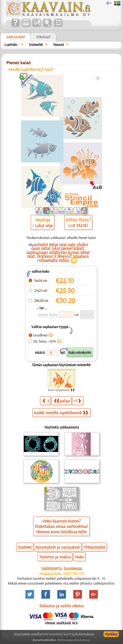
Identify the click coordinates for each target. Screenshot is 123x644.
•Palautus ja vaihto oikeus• (61, 605)
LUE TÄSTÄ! (78, 225)
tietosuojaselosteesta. (73, 639)
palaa (62, 400)
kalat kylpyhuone (61, 390)
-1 (45, 400)
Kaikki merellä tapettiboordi (61, 412)
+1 (77, 400)
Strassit (43, 37)
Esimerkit (36, 44)
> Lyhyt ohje (42, 225)
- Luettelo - (11, 44)
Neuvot (58, 44)
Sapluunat (15, 37)
